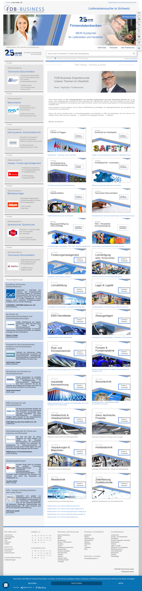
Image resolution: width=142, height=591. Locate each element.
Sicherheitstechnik (116, 551)
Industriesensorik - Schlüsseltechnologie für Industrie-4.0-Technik (105, 403)
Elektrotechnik (115, 542)
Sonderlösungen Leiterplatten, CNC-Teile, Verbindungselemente (68, 246)
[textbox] (89, 53)
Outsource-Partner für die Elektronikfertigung (107, 276)
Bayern (60, 537)
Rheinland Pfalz (62, 553)
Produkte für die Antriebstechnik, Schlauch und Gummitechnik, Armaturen (20, 346)
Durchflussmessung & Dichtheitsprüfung (60, 185)
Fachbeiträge (115, 556)
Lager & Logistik (115, 545)
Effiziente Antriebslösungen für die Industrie (106, 185)
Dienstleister (114, 538)
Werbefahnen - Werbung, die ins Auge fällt (61, 155)
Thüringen (61, 561)
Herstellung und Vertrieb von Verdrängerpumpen (18, 372)
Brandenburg (61, 540)
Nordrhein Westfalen (64, 551)
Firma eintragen (129, 17)
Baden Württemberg (64, 535)
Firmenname (84, 58)
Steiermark (87, 544)
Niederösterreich (89, 538)
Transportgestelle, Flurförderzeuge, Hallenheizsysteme (110, 307)
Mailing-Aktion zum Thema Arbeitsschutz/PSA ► (63, 506)
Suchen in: (50, 58)
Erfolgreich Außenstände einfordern (59, 276)
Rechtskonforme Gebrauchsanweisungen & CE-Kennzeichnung (113, 216)
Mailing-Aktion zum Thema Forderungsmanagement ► (65, 509)
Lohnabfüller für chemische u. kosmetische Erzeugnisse (66, 307)
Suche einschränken (131, 59)
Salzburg (87, 542)
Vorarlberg (87, 547)
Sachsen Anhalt (62, 558)
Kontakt (133, 2)
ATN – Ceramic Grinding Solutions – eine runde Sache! (21, 491)
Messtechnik (114, 553)
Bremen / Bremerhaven (64, 542)
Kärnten (86, 537)
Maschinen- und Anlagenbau (119, 547)
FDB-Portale (102, 48)
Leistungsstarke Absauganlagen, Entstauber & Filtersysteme (112, 337)
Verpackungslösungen (16, 461)
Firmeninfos (113, 48)
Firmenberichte (8, 549)
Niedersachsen (62, 549)
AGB (109, 2)
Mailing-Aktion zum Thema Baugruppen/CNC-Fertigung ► (66, 511)
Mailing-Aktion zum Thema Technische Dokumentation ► (66, 514)
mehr (120, 583)
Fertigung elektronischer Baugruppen (59, 337)
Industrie (113, 544)
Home (8, 2)
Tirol (85, 545)
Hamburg (60, 544)
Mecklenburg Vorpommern (65, 547)
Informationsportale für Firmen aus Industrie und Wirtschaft (21, 432)
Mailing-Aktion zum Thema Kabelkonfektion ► (62, 517)
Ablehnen (32, 583)
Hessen (60, 545)
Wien (85, 549)
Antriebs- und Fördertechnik (119, 537)
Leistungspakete (9, 537)
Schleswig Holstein (63, 560)
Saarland (60, 554)
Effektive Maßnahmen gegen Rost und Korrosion (63, 369)
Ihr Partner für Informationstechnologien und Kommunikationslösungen (19, 316)
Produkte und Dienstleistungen (66, 58)
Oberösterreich (88, 540)
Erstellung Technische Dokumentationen (15, 285)
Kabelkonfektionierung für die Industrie (60, 216)
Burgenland (87, 535)
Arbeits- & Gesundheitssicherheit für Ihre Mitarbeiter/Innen (111, 155)
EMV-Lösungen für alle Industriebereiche (16, 404)
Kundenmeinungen (10, 560)
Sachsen (60, 556)
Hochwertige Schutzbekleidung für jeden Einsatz (108, 246)
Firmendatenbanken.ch (91, 558)
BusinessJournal (9, 553)
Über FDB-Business (128, 48)
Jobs (5, 540)
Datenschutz (116, 2)
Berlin (59, 538)
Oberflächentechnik (116, 549)
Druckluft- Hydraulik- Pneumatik (120, 540)
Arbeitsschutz (115, 535)
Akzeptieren (76, 583)
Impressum (126, 2)
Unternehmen (8, 535)
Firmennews (8, 551)
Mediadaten (7, 538)
